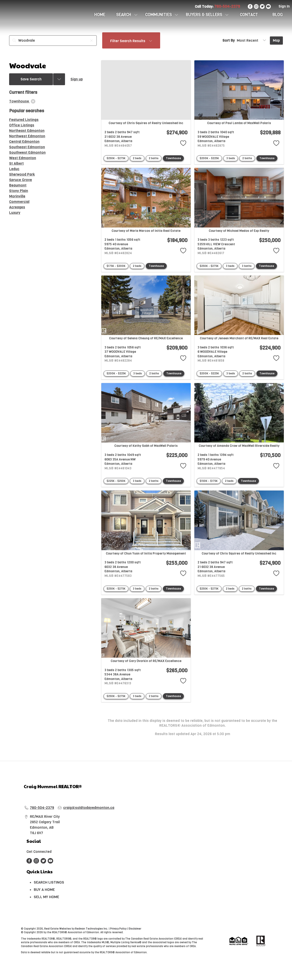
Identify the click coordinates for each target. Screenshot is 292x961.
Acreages (17, 207)
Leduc (14, 168)
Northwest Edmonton (27, 136)
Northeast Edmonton (26, 130)
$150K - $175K (209, 481)
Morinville (17, 196)
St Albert (16, 163)
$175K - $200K (116, 266)
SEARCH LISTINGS (49, 882)
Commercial (19, 201)
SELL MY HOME (46, 897)
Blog (277, 15)
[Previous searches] (59, 79)
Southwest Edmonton (27, 152)
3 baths (247, 266)
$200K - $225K (209, 158)
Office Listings (21, 125)
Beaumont (17, 185)
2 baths (154, 158)
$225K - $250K (116, 481)
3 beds (230, 158)
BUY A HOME (44, 889)
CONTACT (249, 15)
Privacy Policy (118, 928)
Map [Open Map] (276, 40)
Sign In (284, 6)
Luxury (14, 212)
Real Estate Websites (58, 928)
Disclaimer (135, 928)
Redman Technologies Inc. (92, 928)
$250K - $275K (116, 158)
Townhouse (173, 158)
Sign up (76, 79)
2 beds (137, 158)
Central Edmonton (24, 141)
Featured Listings (24, 119)
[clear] (33, 101)
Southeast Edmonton (27, 147)
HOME (99, 15)
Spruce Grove (20, 179)
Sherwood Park (22, 174)
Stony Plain (18, 190)
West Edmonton (22, 158)
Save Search (31, 79)
